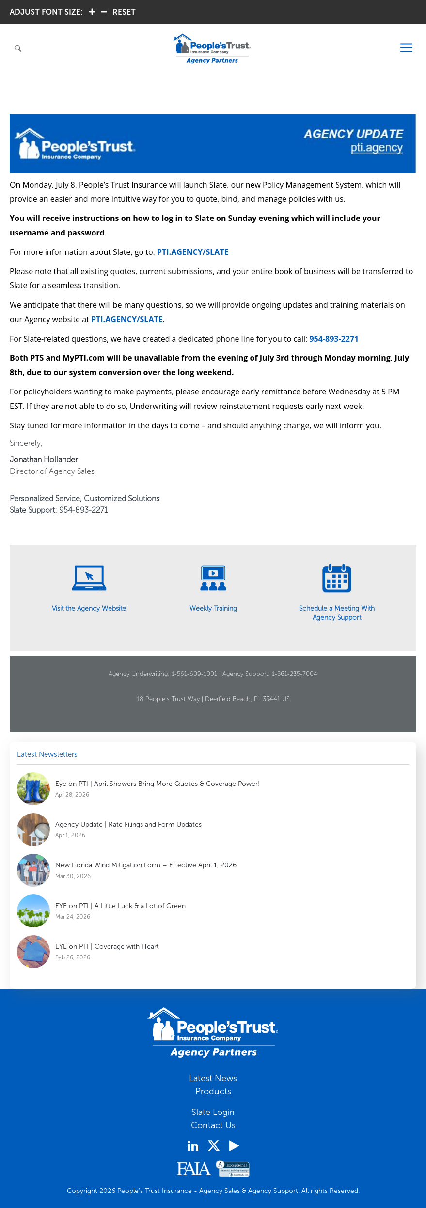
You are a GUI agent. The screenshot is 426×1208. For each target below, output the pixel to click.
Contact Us (213, 1125)
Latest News (213, 1078)
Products (213, 1091)
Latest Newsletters (47, 754)
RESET (124, 11)
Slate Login (213, 1112)
